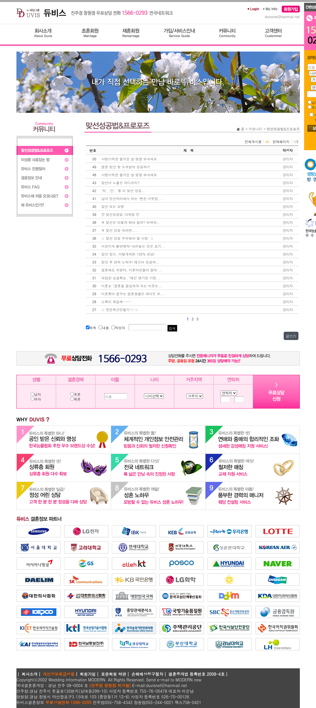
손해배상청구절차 (147, 674)
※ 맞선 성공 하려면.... (119, 230)
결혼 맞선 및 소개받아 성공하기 (125, 166)
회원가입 (88, 674)
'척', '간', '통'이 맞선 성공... (123, 190)
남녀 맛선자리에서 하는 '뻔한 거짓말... (131, 198)
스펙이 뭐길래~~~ (116, 301)
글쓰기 (291, 335)
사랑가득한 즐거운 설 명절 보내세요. (129, 158)
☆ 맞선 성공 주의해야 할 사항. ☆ (127, 238)
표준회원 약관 (113, 674)
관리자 (288, 158)
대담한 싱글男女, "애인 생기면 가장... (130, 277)
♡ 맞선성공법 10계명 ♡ (120, 214)
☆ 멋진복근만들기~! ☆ (119, 309)
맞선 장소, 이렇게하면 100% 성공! (128, 254)
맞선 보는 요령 (112, 206)
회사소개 (29, 674)
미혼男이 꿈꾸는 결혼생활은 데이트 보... (132, 293)
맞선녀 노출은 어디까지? (120, 182)
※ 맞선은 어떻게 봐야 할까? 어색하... (131, 222)
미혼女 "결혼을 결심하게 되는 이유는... (131, 285)
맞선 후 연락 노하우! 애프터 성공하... (130, 262)
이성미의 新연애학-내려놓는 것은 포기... (133, 246)
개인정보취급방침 (59, 674)
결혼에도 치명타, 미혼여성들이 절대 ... (131, 269)
